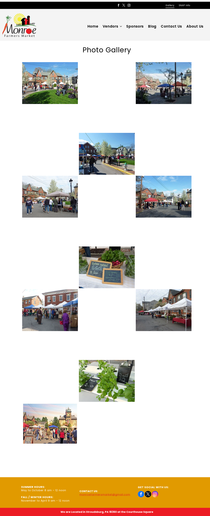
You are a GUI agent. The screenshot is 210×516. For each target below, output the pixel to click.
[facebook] (118, 5)
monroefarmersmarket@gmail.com (104, 494)
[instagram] (129, 5)
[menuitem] (169, 5)
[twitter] (124, 5)
